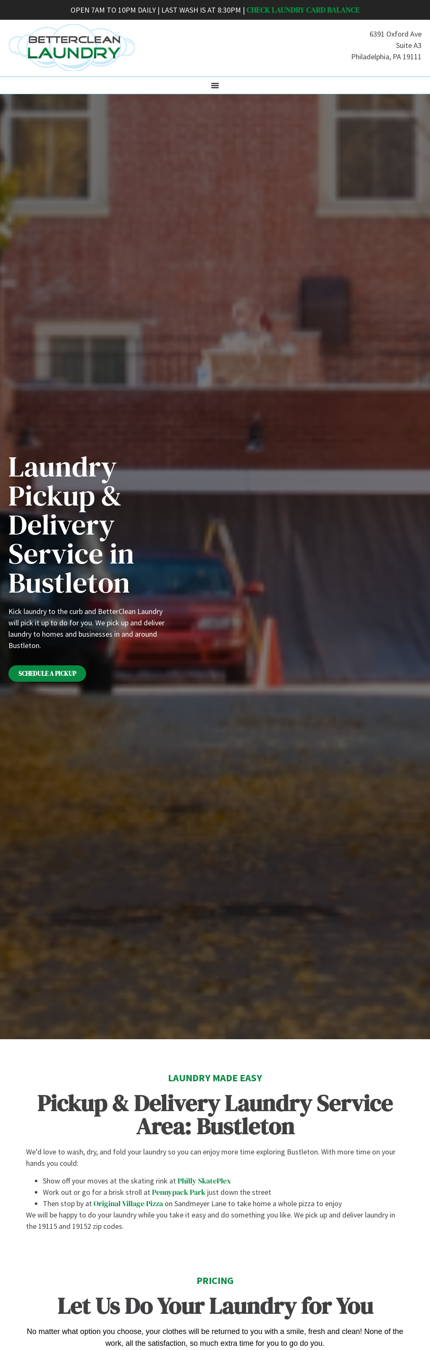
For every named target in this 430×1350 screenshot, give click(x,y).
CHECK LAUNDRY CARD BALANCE (302, 10)
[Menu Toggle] (215, 85)
